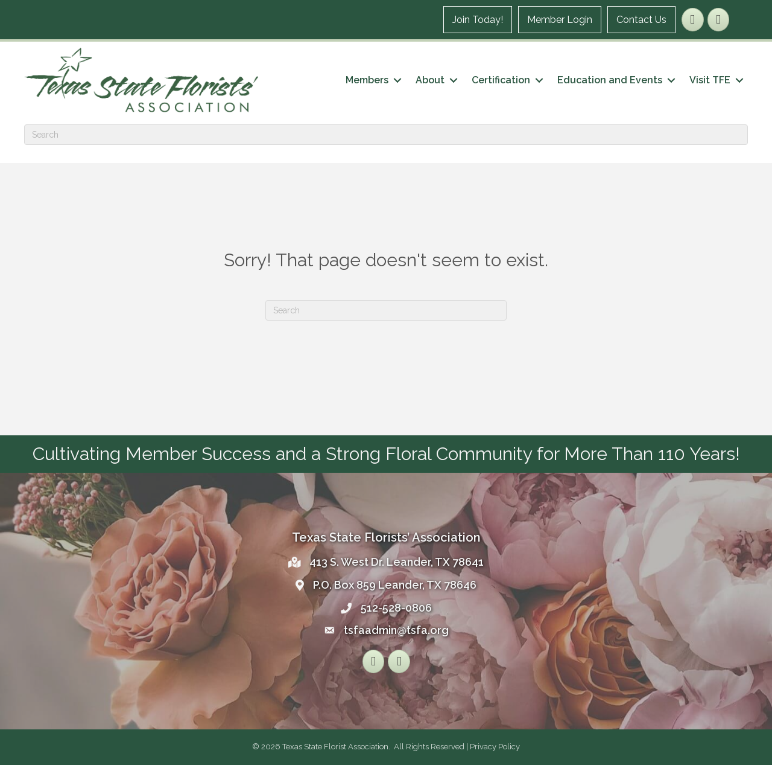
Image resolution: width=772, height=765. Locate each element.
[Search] (386, 134)
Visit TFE (709, 80)
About (430, 80)
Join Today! (477, 19)
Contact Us (641, 19)
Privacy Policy (495, 746)
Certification (501, 80)
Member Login (559, 19)
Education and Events (609, 80)
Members (367, 80)
